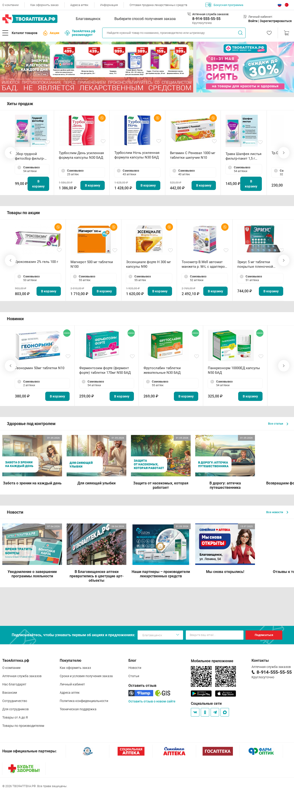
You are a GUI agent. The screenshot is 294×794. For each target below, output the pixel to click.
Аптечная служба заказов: (210, 14)
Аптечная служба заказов (22, 676)
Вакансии (9, 692)
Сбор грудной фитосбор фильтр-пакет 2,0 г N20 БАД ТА (31, 156)
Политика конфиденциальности (84, 701)
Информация (109, 5)
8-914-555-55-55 (206, 19)
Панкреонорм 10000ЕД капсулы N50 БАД (234, 370)
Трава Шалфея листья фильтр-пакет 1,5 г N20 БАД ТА (243, 156)
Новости (134, 668)
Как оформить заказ (44, 5)
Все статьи (278, 423)
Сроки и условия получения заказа (86, 676)
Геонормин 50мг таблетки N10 (39, 368)
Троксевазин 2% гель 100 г (36, 262)
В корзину (38, 183)
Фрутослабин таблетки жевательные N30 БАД (162, 370)
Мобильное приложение (212, 661)
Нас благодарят (14, 684)
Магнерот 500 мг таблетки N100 (92, 264)
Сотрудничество (14, 701)
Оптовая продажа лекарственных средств (158, 5)
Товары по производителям (23, 726)
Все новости (277, 512)
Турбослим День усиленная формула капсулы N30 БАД (81, 155)
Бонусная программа (224, 5)
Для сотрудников (15, 709)
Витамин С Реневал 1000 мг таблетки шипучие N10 (192, 155)
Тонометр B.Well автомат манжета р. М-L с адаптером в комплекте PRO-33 (204, 264)
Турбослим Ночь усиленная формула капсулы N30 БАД (136, 155)
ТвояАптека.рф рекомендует (80, 33)
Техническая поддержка (78, 709)
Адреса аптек (79, 5)
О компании (10, 5)
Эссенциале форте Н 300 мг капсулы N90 (148, 264)
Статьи (133, 676)
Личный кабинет (72, 684)
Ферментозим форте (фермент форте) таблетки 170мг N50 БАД (105, 370)
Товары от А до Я (15, 717)
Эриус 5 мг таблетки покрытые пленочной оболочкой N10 (255, 264)
